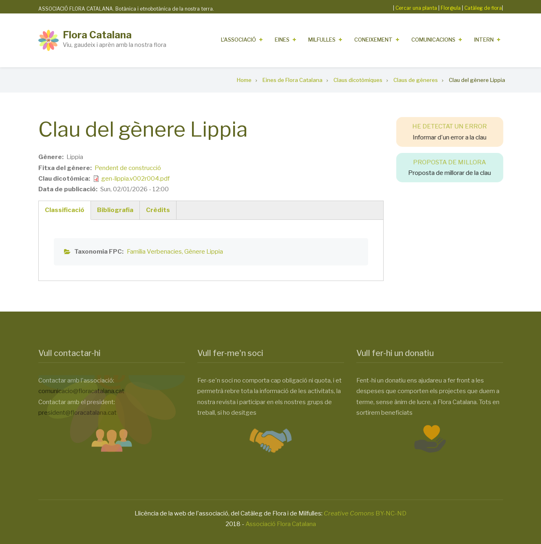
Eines (282, 39)
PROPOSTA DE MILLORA (454, 162)
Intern (484, 39)
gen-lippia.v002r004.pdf (135, 178)
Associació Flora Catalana (280, 524)
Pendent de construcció (128, 168)
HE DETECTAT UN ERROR (454, 126)
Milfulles (322, 39)
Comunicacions (433, 39)
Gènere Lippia (203, 251)
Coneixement (373, 39)
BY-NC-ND (365, 513)
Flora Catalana (97, 35)
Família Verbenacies (154, 251)
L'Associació (238, 39)
